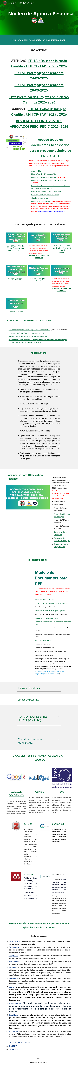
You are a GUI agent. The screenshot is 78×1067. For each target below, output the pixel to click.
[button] (58, 559)
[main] (39, 40)
